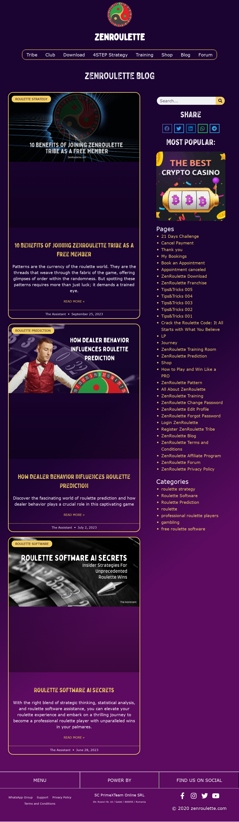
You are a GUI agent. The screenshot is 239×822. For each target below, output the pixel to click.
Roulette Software (179, 495)
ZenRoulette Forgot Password (191, 415)
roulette (169, 508)
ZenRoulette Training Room (188, 349)
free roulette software (183, 528)
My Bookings (174, 256)
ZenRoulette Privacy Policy (187, 468)
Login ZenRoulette (179, 422)
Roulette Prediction (180, 502)
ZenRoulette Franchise (184, 282)
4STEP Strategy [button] (110, 54)
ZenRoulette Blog (178, 435)
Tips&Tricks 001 (177, 315)
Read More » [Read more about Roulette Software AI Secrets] (74, 738)
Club (50, 54)
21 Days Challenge (180, 236)
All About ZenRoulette (183, 389)
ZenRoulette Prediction (184, 355)
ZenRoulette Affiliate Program (191, 455)
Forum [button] (205, 54)
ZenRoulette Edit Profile (185, 409)
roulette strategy (178, 488)
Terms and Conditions (39, 801)
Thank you (172, 249)
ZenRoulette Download (184, 276)
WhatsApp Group (20, 795)
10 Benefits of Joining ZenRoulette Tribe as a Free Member (74, 249)
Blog (185, 54)
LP (163, 335)
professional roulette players (189, 515)
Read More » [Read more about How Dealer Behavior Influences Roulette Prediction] (74, 515)
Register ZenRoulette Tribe (188, 428)
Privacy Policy (61, 795)
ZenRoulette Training (182, 395)
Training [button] (144, 54)
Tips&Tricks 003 (177, 302)
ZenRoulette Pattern (181, 382)
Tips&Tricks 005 (177, 289)
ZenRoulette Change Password (192, 402)
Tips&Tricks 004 (177, 295)
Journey (169, 342)
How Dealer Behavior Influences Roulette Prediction (74, 481)
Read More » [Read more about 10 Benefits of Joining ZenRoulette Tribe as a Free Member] (74, 301)
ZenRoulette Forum (180, 462)
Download (74, 54)
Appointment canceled (183, 269)
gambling (170, 522)
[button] (167, 128)
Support (42, 795)
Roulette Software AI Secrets (74, 690)
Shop (167, 54)
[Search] (220, 101)
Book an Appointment (183, 262)
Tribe (32, 54)
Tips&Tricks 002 (177, 309)
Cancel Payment (177, 242)
